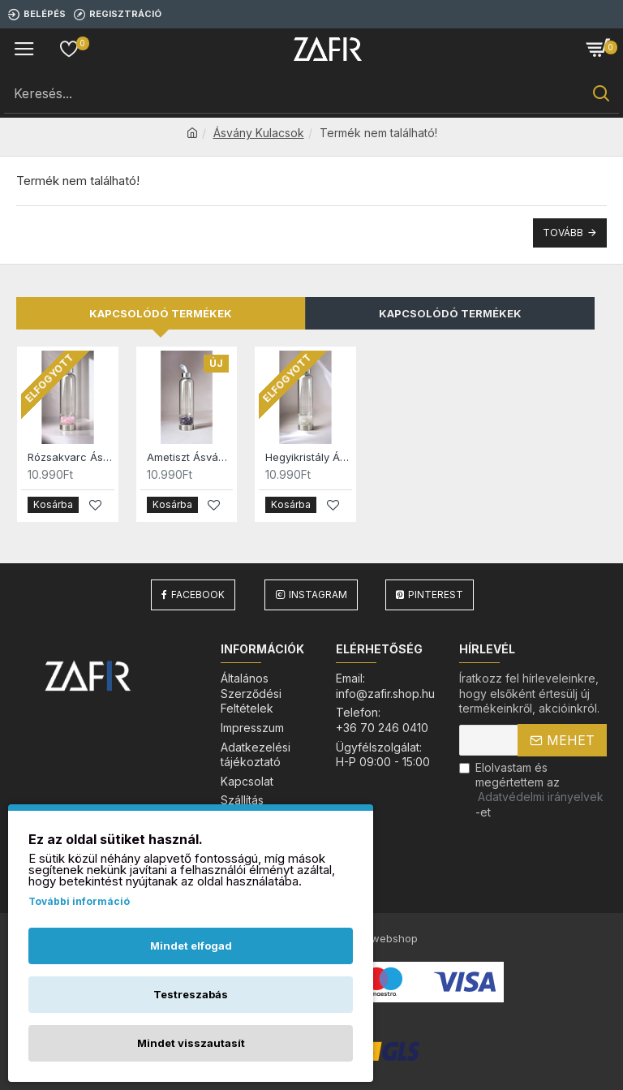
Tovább (563, 232)
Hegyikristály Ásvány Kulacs (308, 456)
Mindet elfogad (191, 945)
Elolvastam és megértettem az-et (532, 789)
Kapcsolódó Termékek (450, 313)
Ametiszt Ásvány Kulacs (190, 456)
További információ (79, 901)
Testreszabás (190, 994)
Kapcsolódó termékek (160, 313)
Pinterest (435, 594)
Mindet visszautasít (191, 1042)
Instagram (318, 594)
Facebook (198, 594)
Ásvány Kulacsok (258, 133)
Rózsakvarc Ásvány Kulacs (71, 456)
